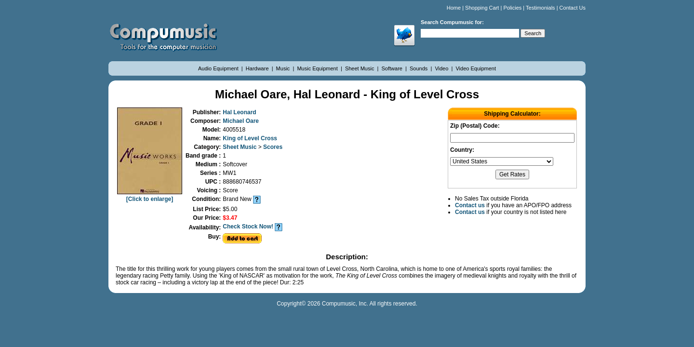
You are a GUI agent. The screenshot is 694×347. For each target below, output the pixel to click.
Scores (272, 147)
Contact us (470, 205)
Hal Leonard (239, 112)
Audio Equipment (219, 68)
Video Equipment (475, 68)
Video (442, 68)
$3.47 (230, 217)
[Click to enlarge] (149, 195)
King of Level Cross (250, 138)
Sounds (419, 68)
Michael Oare (241, 121)
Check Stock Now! (248, 226)
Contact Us (573, 8)
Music (284, 68)
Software (393, 68)
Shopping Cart (482, 8)
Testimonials (540, 8)
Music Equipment (318, 68)
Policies (512, 8)
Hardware (258, 68)
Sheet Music (360, 68)
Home (454, 8)
